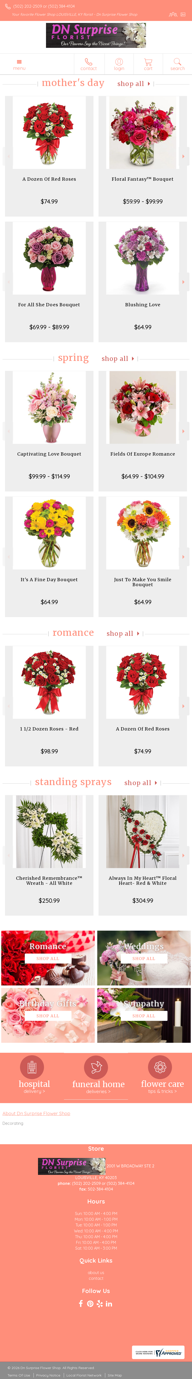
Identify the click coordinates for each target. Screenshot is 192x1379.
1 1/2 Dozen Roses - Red (49, 729)
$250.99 (49, 900)
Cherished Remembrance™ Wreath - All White (49, 880)
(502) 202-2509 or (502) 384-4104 (44, 6)
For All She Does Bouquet (49, 305)
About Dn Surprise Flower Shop (36, 1113)
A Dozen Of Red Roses (49, 179)
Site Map (115, 1375)
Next (184, 156)
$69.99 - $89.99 (49, 327)
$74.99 (49, 201)
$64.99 (143, 327)
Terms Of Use (19, 1375)
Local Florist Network (84, 1375)
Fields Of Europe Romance (142, 454)
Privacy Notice (48, 1375)
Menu (19, 68)
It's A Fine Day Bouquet (49, 579)
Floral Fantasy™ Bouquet (143, 179)
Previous (7, 156)
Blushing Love (142, 305)
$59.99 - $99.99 (143, 201)
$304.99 (142, 900)
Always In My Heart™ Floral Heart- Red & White (143, 880)
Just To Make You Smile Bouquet (143, 582)
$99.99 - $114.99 (49, 476)
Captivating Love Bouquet (49, 454)
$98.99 (49, 751)
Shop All (131, 84)
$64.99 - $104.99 (143, 476)
